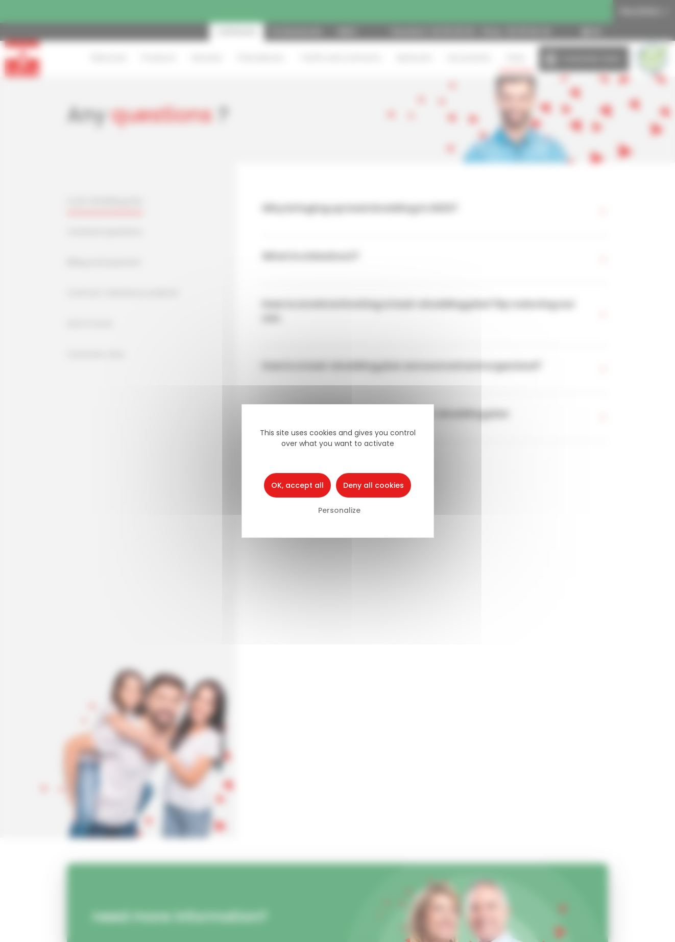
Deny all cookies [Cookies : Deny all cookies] (373, 485)
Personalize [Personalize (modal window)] (339, 510)
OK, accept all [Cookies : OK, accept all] (297, 485)
